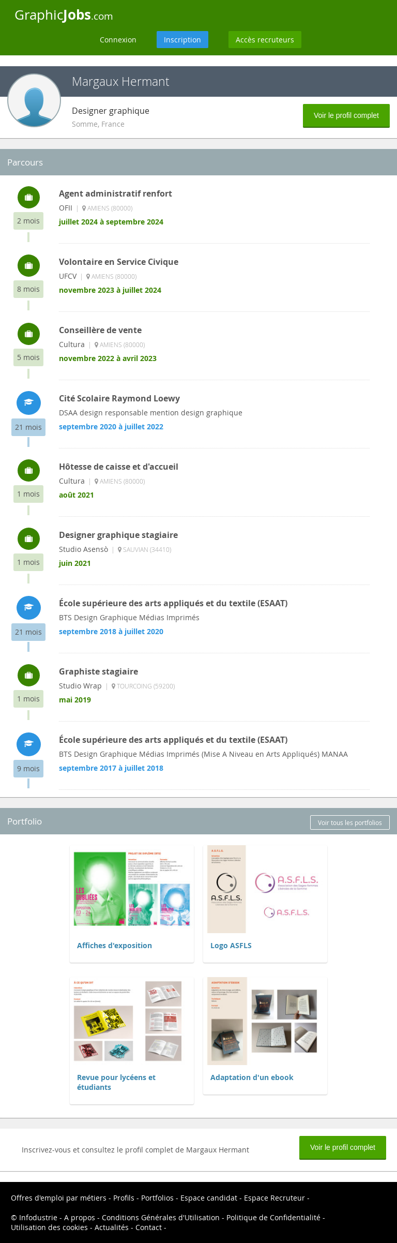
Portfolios (157, 1198)
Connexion (118, 39)
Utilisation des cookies (49, 1227)
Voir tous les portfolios (350, 822)
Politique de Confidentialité (273, 1217)
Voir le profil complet (346, 115)
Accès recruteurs (265, 39)
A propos (79, 1217)
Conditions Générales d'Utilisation (161, 1217)
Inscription (182, 39)
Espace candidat (208, 1198)
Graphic (63, 14)
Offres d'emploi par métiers (58, 1198)
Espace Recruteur (274, 1198)
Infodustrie (38, 1217)
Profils (123, 1198)
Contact (148, 1227)
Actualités (112, 1227)
